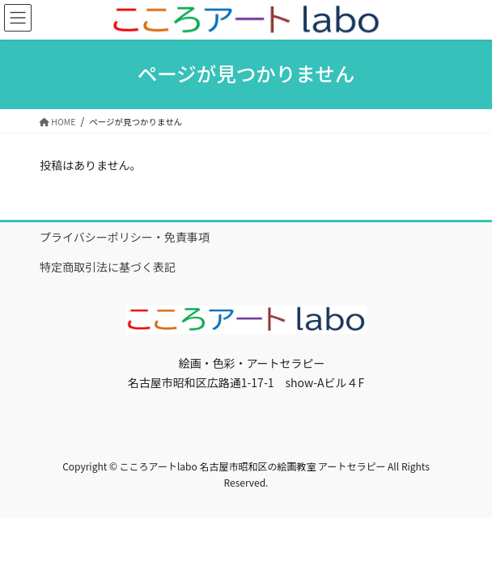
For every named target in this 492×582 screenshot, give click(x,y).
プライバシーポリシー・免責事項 (125, 237)
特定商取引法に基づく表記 (108, 267)
